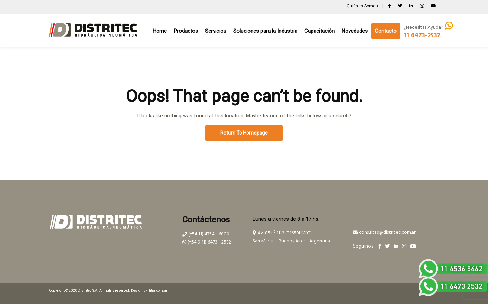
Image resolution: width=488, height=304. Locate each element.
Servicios (215, 31)
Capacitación (319, 31)
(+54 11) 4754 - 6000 (205, 234)
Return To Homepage (244, 133)
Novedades (355, 31)
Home (160, 31)
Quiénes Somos (363, 6)
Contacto (386, 31)
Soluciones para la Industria (265, 31)
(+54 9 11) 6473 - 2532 (206, 242)
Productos (186, 31)
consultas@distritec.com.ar (384, 232)
